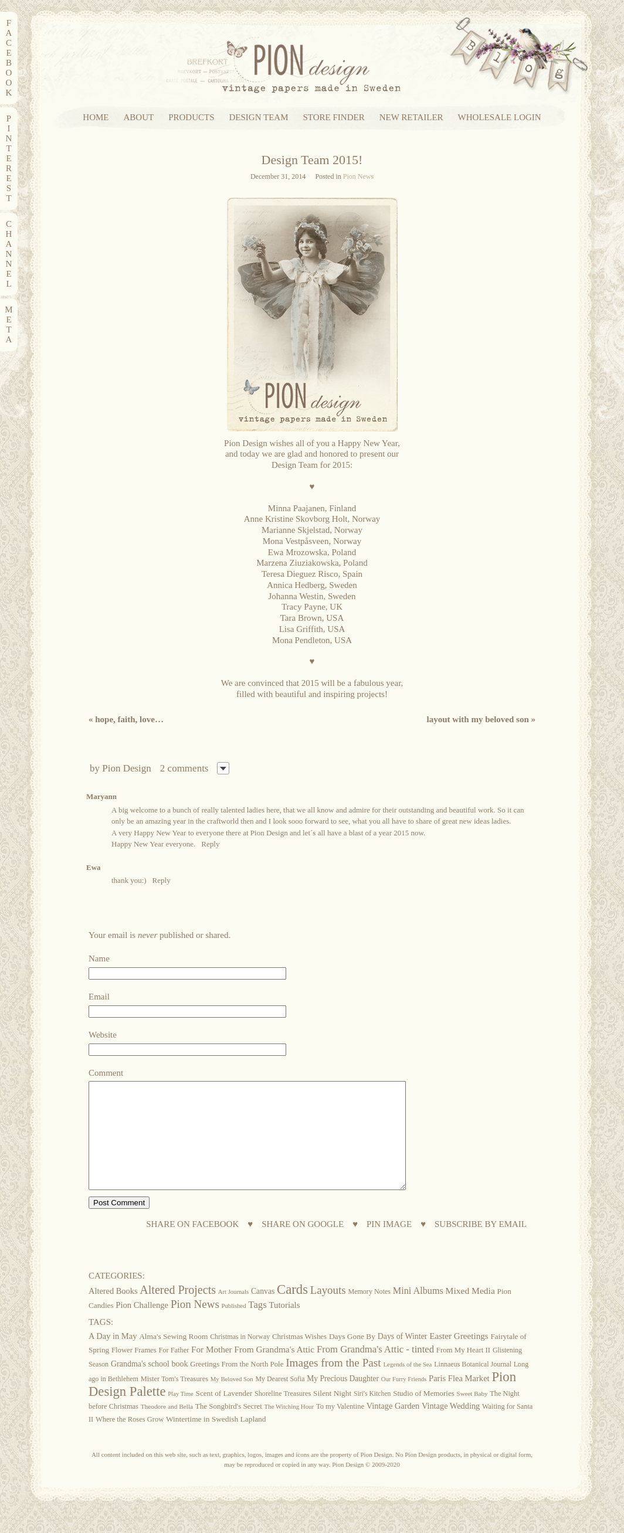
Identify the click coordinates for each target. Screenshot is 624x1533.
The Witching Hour (289, 1427)
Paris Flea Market (459, 1399)
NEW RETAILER (411, 117)
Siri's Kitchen (372, 1415)
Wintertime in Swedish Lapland (216, 1440)
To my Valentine (340, 1427)
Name (99, 958)
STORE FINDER (334, 117)
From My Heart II (463, 1371)
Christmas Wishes (299, 1357)
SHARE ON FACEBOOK (192, 1245)
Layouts (328, 1311)
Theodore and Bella (167, 1427)
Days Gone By (352, 1357)
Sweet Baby (472, 1414)
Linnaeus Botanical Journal (472, 1385)
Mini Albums (418, 1312)
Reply (210, 843)
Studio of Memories (424, 1414)
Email (99, 996)
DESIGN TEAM (259, 117)
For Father (173, 1371)
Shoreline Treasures (283, 1414)
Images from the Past (333, 1384)
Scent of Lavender (224, 1414)
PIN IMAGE (389, 1245)
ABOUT (139, 117)
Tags (257, 1325)
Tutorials (284, 1326)
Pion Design (126, 768)
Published (234, 1327)
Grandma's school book (149, 1385)
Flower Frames (134, 1371)
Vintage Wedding (451, 1427)
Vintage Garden (393, 1427)
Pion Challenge (142, 1326)
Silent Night (332, 1414)
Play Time (181, 1415)
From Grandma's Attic (274, 1370)
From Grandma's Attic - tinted (375, 1370)
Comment (106, 1072)
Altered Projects (178, 1310)
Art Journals (233, 1313)
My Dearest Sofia (279, 1400)
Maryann (101, 796)
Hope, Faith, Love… (126, 719)
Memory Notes (369, 1312)
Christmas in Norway (240, 1358)
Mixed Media (470, 1312)
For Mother (211, 1370)
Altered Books (113, 1312)
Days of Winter (403, 1357)
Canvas (262, 1312)
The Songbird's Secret (228, 1427)
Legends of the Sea (407, 1385)
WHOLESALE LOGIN (499, 117)
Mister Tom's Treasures (174, 1400)
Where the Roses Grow (130, 1440)
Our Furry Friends (404, 1400)
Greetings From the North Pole (236, 1385)
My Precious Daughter (343, 1399)
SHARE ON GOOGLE (303, 1245)
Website (103, 1034)
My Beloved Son (232, 1399)
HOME (95, 117)
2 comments (184, 768)
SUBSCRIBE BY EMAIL (481, 1245)
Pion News (358, 176)
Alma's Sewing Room (173, 1357)
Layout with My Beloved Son (481, 719)
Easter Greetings (459, 1357)
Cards (292, 1310)
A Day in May (113, 1357)
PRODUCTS (191, 117)
